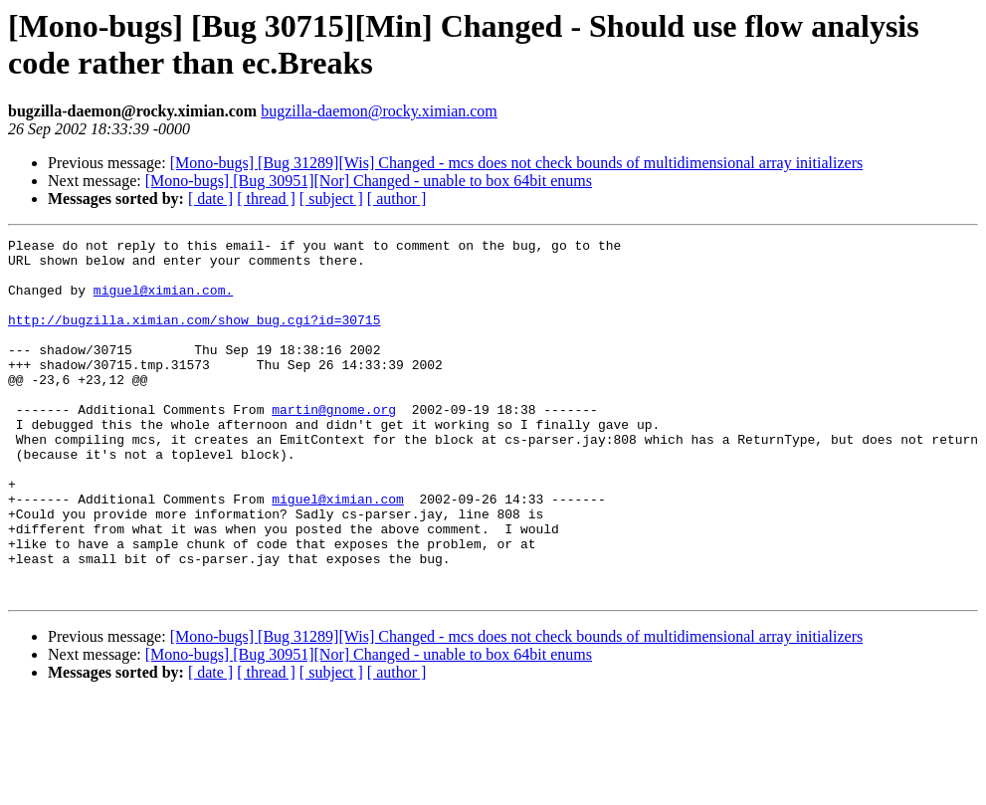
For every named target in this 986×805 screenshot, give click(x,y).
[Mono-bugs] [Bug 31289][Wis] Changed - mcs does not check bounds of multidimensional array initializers (517, 162)
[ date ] (210, 198)
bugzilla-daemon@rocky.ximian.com (379, 110)
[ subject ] (331, 198)
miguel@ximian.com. (163, 301)
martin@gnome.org (334, 445)
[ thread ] (266, 198)
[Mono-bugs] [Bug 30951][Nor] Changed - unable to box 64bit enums (368, 180)
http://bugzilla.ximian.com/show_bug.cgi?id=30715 (194, 337)
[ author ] (397, 198)
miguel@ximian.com (338, 552)
